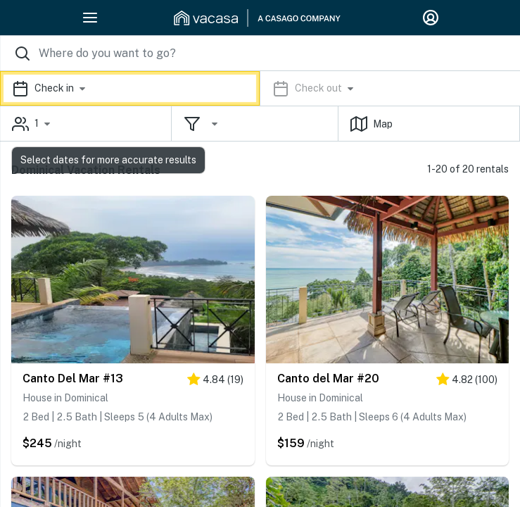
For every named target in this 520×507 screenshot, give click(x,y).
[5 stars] (215, 382)
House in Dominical (65, 397)
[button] (260, 88)
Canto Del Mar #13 (73, 378)
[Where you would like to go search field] (260, 53)
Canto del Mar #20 (328, 378)
